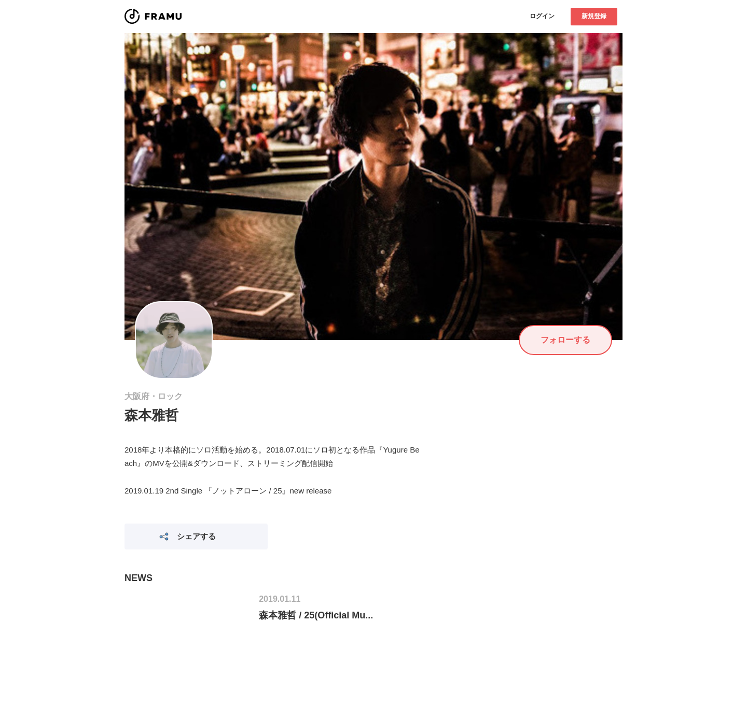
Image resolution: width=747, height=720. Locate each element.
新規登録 (594, 16)
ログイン (542, 16)
